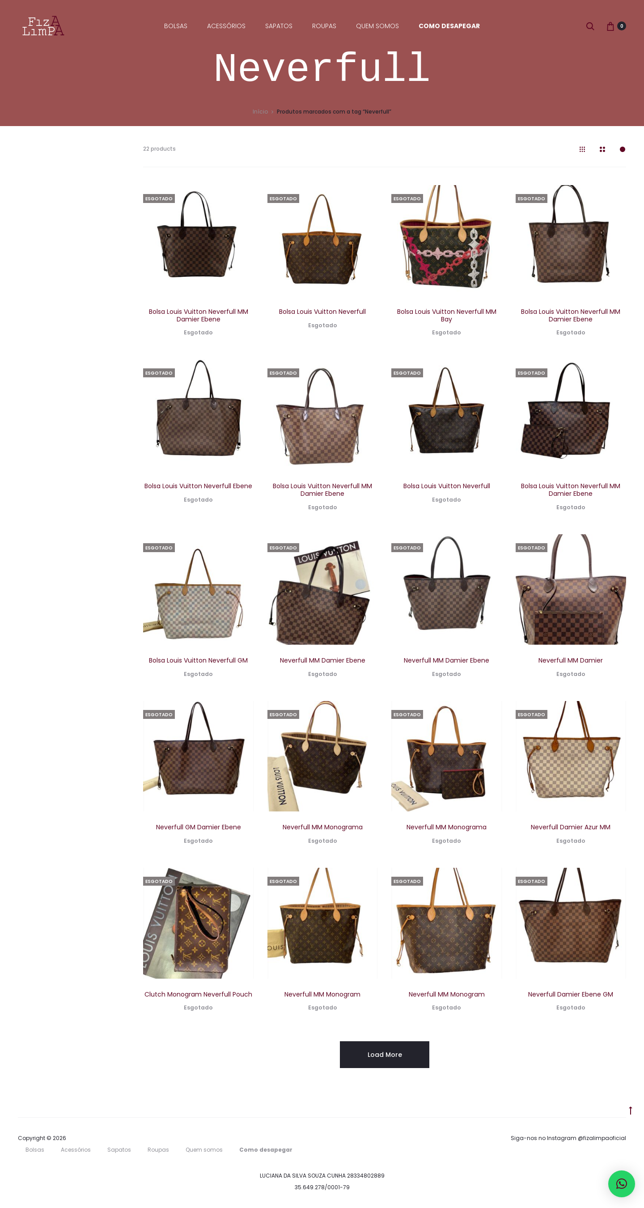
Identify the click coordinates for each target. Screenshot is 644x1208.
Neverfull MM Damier (570, 661)
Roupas (324, 25)
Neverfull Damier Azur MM (570, 828)
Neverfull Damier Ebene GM (570, 995)
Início (260, 113)
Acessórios (226, 25)
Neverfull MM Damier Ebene (322, 661)
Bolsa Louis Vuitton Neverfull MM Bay (446, 316)
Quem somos (377, 25)
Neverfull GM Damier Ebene (198, 828)
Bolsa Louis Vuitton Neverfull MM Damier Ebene (198, 316)
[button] (621, 1183)
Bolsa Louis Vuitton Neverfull (322, 312)
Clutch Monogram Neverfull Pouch (198, 995)
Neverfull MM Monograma (323, 828)
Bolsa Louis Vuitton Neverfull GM (198, 661)
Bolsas (175, 25)
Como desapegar (449, 25)
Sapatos (278, 25)
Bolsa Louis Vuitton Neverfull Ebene (198, 487)
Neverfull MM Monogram (322, 995)
